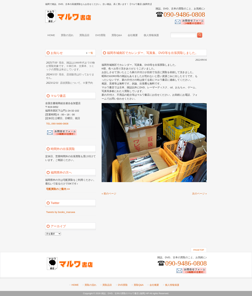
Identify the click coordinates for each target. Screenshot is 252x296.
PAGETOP (198, 250)
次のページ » (199, 193)
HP (147, 293)
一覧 (90, 53)
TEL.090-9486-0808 (57, 123)
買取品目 (107, 285)
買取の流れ (90, 285)
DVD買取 (123, 285)
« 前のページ (109, 193)
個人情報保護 (172, 285)
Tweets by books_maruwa (60, 212)
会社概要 (154, 285)
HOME (75, 285)
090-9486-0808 (184, 14)
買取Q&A (138, 285)
